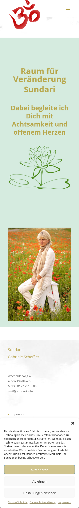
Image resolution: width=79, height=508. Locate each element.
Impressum (64, 502)
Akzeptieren (39, 470)
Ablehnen (39, 481)
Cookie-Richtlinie (18, 502)
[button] (73, 423)
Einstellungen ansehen (39, 493)
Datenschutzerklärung (42, 502)
